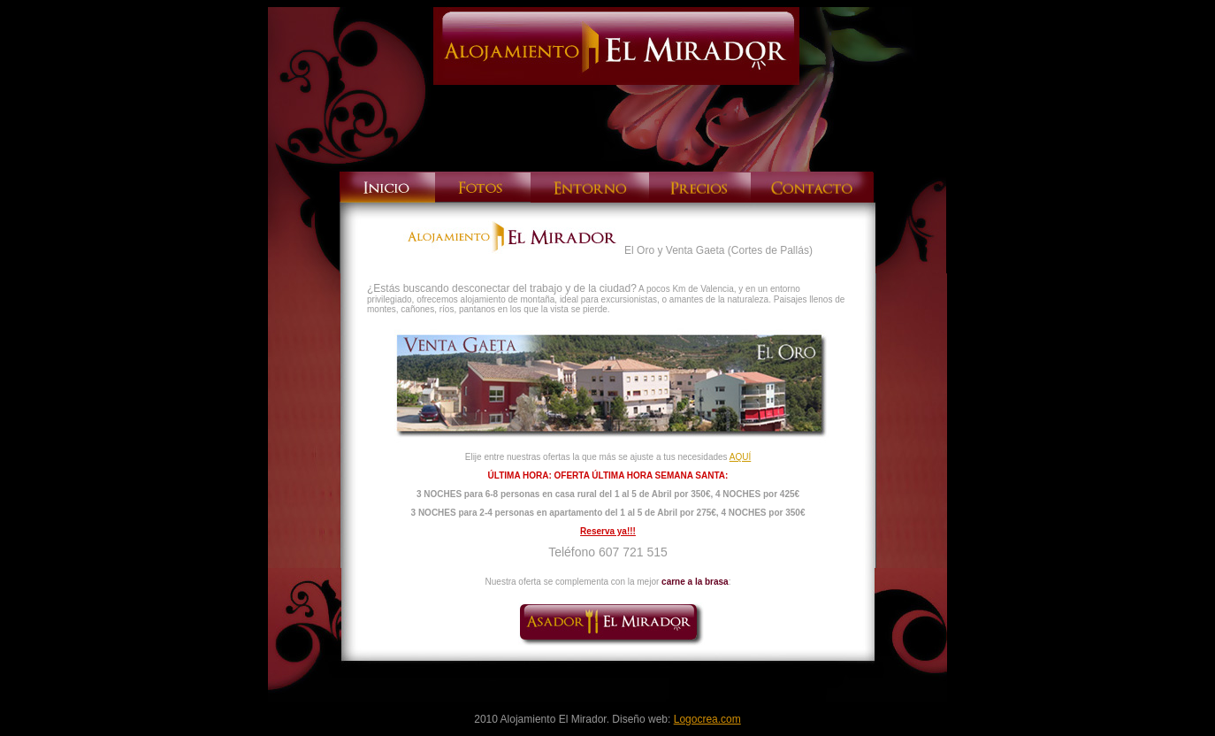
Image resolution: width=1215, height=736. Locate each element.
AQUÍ (740, 457)
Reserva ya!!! (608, 531)
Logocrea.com (707, 719)
